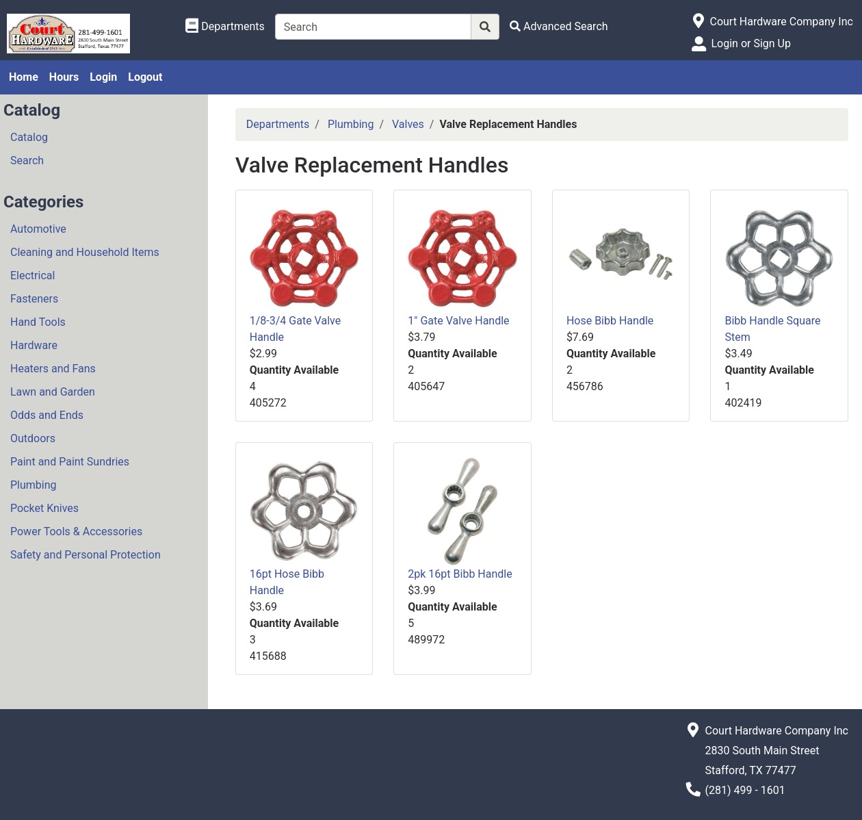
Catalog (29, 137)
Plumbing (33, 484)
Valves (408, 124)
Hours (64, 77)
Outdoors (32, 438)
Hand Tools (38, 322)
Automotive (38, 228)
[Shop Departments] (225, 26)
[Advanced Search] (559, 26)
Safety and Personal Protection (85, 554)
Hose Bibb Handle (609, 320)
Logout (145, 77)
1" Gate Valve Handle (458, 320)
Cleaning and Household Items (84, 252)
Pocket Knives (44, 508)
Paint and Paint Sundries (69, 461)
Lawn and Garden (52, 391)
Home (23, 77)
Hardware (33, 345)
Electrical (32, 275)
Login (103, 77)
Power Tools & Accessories (76, 531)
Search (27, 160)
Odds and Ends (46, 415)
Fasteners (34, 298)
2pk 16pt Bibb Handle (460, 573)
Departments (278, 124)
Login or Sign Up (750, 43)
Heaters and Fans (53, 368)
